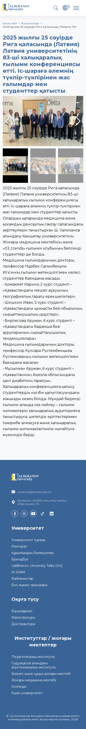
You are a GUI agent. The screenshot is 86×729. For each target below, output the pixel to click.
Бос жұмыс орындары (29, 585)
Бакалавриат (22, 611)
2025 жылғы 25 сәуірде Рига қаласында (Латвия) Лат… (40, 26)
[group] (43, 121)
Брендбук (19, 559)
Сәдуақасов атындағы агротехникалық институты (33, 665)
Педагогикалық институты (33, 657)
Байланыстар (22, 578)
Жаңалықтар (30, 23)
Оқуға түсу (25, 599)
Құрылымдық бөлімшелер (32, 553)
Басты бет (10, 23)
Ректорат (19, 546)
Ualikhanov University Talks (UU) (36, 566)
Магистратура (23, 617)
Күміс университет (26, 693)
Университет (27, 528)
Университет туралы (28, 540)
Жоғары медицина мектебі (33, 680)
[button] (78, 121)
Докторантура (23, 624)
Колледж (18, 686)
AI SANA (18, 572)
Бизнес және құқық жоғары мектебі (41, 674)
